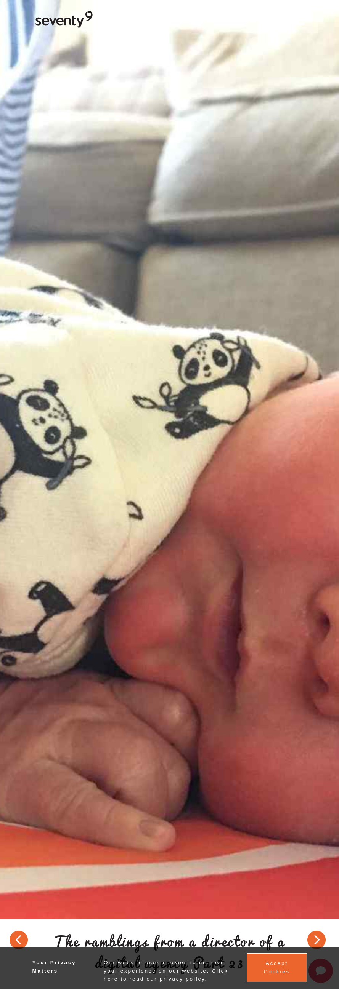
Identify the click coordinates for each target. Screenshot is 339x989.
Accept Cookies (277, 967)
